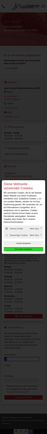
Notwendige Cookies (17, 235)
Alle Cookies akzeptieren (23, 249)
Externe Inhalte (14, 228)
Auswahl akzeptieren (23, 243)
